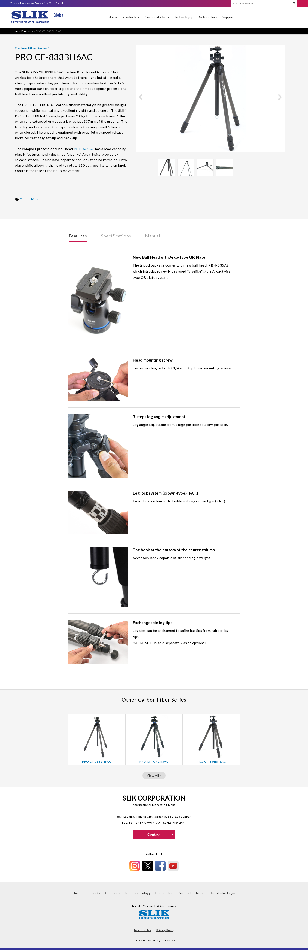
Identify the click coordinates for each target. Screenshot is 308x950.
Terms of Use (142, 930)
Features (78, 235)
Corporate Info (157, 17)
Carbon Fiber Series (32, 48)
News (200, 893)
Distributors (207, 17)
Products (131, 17)
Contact (160, 834)
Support (228, 17)
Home (112, 17)
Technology (183, 17)
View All (154, 775)
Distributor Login (222, 893)
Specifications (116, 235)
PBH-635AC (84, 149)
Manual (152, 235)
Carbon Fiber (29, 199)
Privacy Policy (165, 930)
